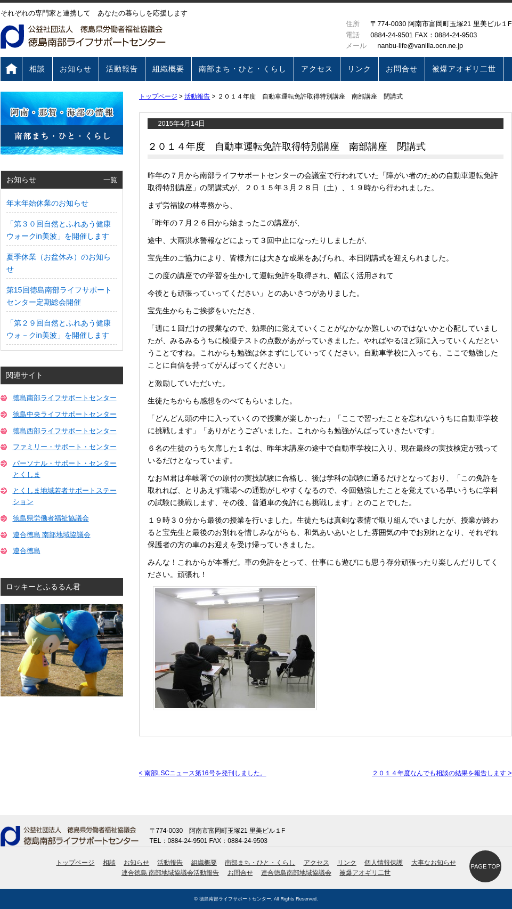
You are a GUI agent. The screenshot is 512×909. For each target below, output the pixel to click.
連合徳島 (26, 551)
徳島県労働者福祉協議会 (51, 518)
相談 (37, 68)
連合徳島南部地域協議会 (296, 872)
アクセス (317, 68)
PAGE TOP (485, 866)
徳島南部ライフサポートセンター (65, 398)
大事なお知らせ (433, 862)
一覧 (110, 180)
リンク (359, 68)
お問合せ (402, 68)
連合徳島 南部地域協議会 (52, 535)
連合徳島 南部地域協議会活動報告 (170, 872)
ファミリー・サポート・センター (65, 447)
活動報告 (122, 68)
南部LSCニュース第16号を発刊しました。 (202, 773)
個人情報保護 (383, 862)
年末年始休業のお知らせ (47, 203)
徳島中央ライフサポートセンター (65, 414)
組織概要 (168, 68)
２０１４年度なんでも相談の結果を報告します (441, 773)
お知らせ (76, 68)
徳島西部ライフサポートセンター (65, 431)
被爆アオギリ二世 (464, 68)
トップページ (11, 69)
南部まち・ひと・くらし (243, 68)
